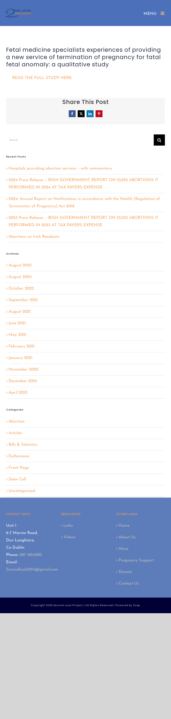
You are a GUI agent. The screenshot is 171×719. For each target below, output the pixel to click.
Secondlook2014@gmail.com (32, 570)
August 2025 (20, 265)
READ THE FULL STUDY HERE (42, 78)
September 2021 (23, 300)
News (123, 549)
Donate (125, 572)
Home (124, 526)
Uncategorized (22, 491)
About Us (127, 537)
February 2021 (22, 346)
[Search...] (80, 140)
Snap (136, 605)
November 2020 (23, 370)
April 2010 (18, 393)
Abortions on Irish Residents (34, 237)
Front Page (19, 468)
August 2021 (20, 312)
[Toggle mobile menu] (163, 13)
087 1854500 (30, 555)
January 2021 (21, 358)
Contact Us (129, 584)
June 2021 (17, 323)
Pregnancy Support (136, 560)
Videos (69, 537)
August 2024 (20, 277)
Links (68, 526)
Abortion (17, 422)
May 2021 (17, 335)
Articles (15, 433)
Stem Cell (17, 479)
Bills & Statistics (23, 445)
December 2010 (23, 381)
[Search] (159, 140)
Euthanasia (19, 456)
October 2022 (21, 289)
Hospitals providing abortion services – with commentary (60, 169)
